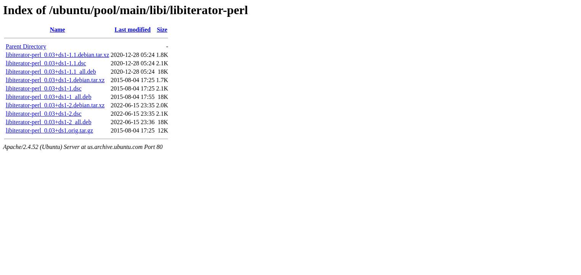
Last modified (133, 29)
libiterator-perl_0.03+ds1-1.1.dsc (46, 63)
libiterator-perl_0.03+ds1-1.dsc (44, 88)
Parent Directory (26, 46)
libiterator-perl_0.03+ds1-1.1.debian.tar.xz (57, 55)
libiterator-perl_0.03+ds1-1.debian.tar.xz (55, 80)
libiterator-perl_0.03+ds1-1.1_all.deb (51, 71)
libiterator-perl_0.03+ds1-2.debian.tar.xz (55, 105)
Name (57, 29)
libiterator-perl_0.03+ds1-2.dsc (44, 113)
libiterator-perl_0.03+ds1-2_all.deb (48, 122)
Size (162, 29)
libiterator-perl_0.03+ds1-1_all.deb (48, 97)
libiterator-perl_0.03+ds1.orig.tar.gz (49, 130)
